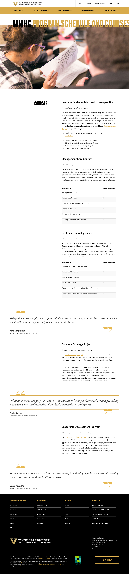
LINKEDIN (67, 505)
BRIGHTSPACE (13, 514)
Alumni (80, 3)
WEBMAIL (12, 518)
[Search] (118, 3)
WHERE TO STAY (41, 514)
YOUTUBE (67, 518)
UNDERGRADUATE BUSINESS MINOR (100, 509)
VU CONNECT (13, 509)
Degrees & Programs (42, 11)
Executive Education (111, 11)
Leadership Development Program (77, 437)
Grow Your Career (65, 11)
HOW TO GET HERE (41, 509)
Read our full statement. (43, 564)
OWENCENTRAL (13, 505)
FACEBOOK (67, 514)
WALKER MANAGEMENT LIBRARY (100, 514)
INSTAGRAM (68, 523)
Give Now (107, 560)
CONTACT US (40, 523)
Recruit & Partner (88, 11)
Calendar (88, 3)
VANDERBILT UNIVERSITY (98, 505)
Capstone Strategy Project (74, 355)
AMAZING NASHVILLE (42, 505)
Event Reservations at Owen (100, 523)
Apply (110, 3)
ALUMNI (12, 523)
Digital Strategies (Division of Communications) (29, 566)
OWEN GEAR (95, 518)
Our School (19, 11)
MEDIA (11, 527)
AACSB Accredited (78, 560)
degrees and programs (44, 558)
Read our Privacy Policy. (55, 564)
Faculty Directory (100, 3)
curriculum (69, 136)
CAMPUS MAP (40, 518)
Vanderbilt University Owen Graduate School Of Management (27, 4)
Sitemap (94, 549)
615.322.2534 (96, 547)
